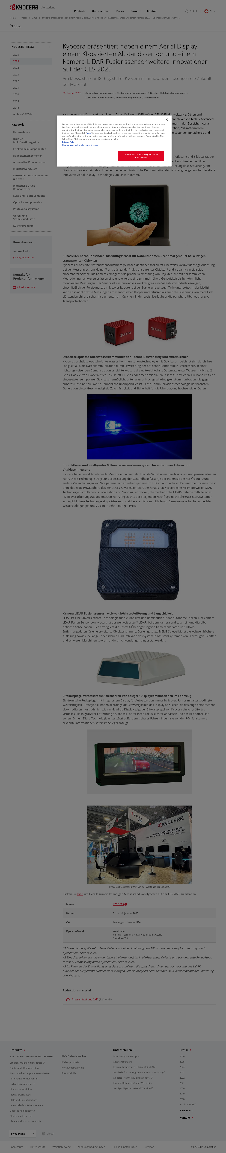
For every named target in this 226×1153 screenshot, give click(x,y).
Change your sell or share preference (80, 145)
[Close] (167, 119)
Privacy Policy (68, 142)
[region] (114, 141)
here (89, 133)
